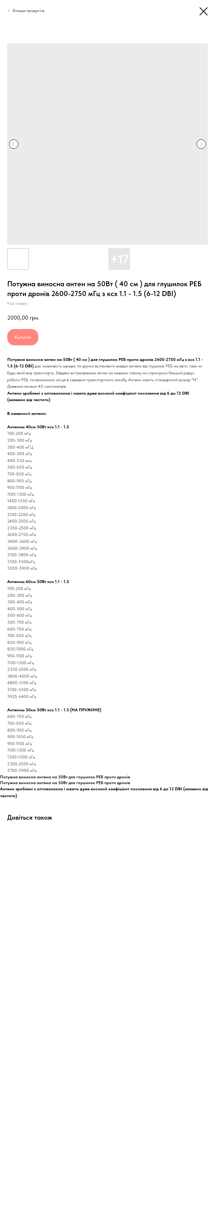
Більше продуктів (28, 10)
